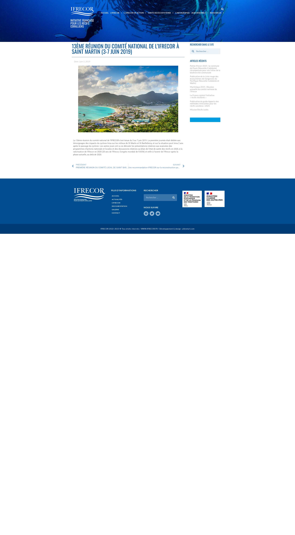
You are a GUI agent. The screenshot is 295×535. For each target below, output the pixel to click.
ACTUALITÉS (117, 199)
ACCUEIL (105, 13)
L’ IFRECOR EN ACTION (135, 13)
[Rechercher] (173, 197)
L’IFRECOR (116, 13)
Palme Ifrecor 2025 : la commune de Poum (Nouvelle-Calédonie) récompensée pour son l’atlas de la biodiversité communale (205, 69)
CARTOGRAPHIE (182, 13)
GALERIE (115, 210)
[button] (222, 9)
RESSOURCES (217, 13)
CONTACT (116, 213)
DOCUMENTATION (119, 206)
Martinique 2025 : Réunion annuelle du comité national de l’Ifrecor (203, 89)
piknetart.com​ (188, 229)
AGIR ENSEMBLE (199, 13)
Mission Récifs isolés (199, 109)
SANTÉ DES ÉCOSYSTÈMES (160, 13)
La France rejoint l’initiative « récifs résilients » (202, 96)
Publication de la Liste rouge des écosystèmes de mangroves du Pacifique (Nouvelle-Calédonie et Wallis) (204, 79)
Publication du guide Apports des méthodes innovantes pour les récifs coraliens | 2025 (204, 103)
